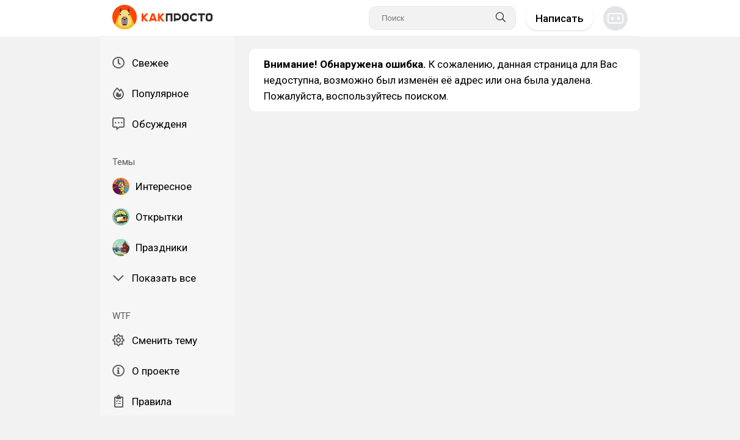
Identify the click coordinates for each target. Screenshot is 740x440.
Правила (142, 401)
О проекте (146, 371)
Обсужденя (149, 124)
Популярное (150, 93)
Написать (559, 18)
